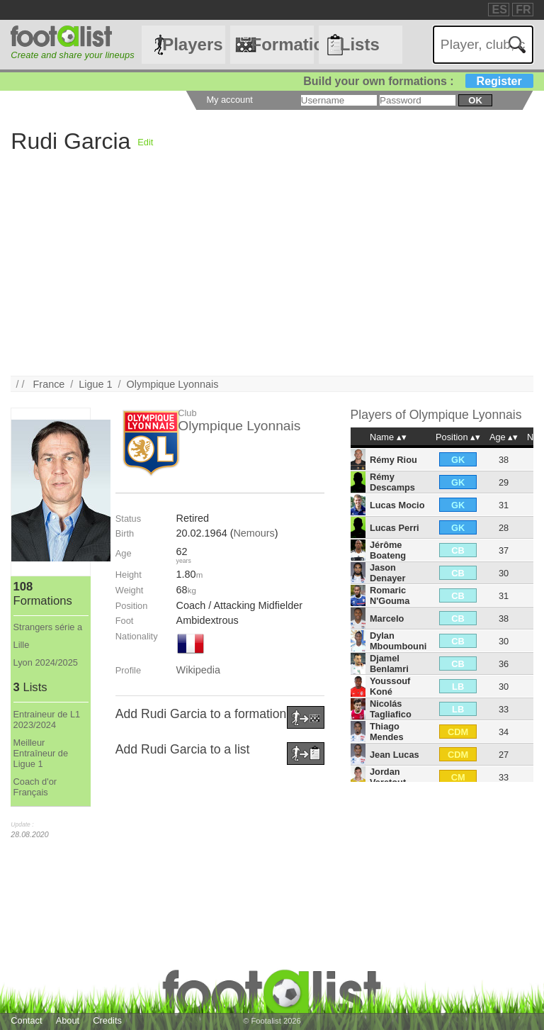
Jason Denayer (388, 572)
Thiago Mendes (387, 731)
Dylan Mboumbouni (398, 640)
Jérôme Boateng (388, 550)
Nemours (253, 533)
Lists (360, 44)
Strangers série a (47, 627)
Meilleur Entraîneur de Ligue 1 (41, 753)
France (49, 384)
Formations (282, 44)
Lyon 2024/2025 (45, 662)
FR (523, 10)
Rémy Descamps (392, 482)
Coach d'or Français (35, 786)
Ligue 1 (95, 384)
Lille (21, 644)
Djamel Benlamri (389, 663)
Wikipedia (198, 670)
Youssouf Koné (390, 686)
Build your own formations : (418, 81)
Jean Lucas (394, 754)
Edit (145, 142)
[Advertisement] (272, 276)
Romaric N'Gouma (389, 595)
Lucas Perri (394, 527)
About (67, 1020)
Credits (107, 1020)
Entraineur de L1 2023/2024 (47, 719)
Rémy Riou (393, 459)
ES (499, 10)
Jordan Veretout (388, 777)
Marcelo (387, 618)
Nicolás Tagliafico (391, 709)
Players (192, 44)
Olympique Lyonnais (173, 384)
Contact (26, 1020)
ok (475, 100)
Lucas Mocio (397, 505)
